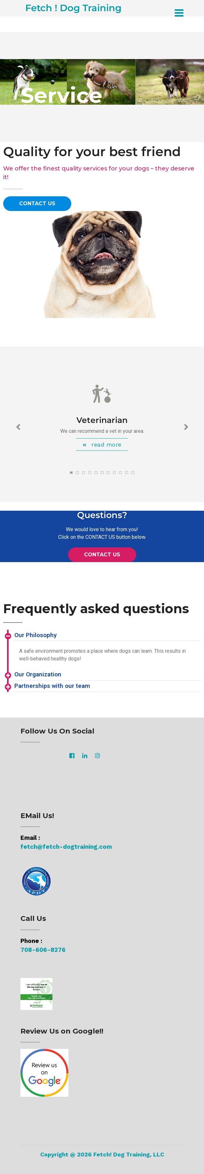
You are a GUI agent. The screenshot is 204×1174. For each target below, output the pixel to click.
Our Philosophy (35, 635)
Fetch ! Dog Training (73, 7)
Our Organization (37, 674)
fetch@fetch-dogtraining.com (66, 846)
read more (106, 444)
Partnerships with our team (52, 685)
